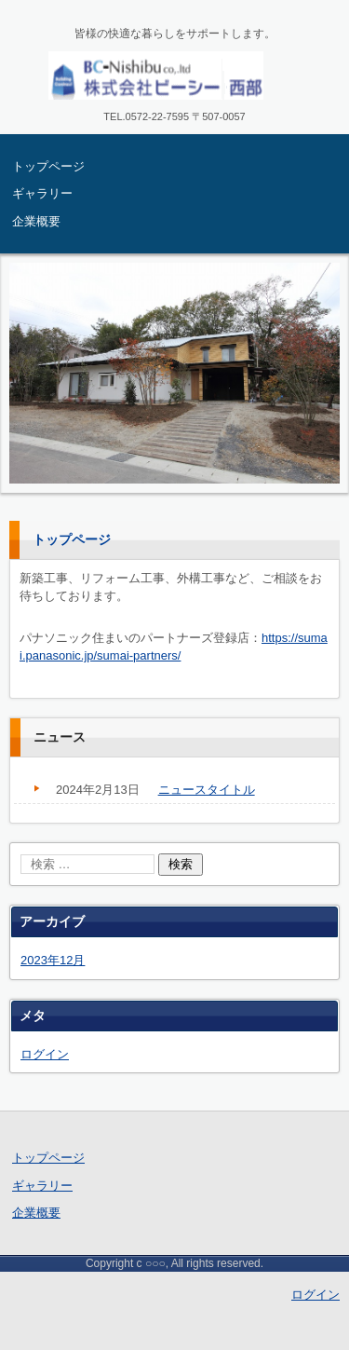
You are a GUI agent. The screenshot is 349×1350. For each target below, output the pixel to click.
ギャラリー (42, 193)
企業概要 (36, 221)
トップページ (48, 166)
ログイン (44, 1054)
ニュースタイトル (206, 790)
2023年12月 (52, 960)
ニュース (60, 737)
